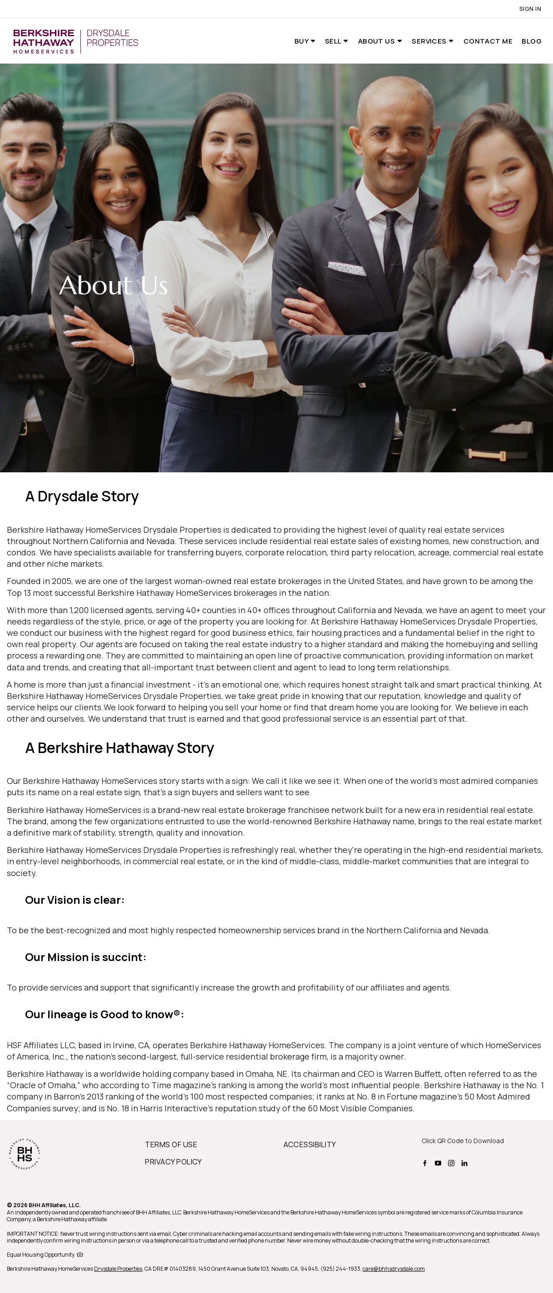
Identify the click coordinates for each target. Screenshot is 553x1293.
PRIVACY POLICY (173, 1162)
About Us (377, 41)
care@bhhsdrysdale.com (394, 1269)
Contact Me (488, 41)
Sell (334, 41)
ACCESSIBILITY (310, 1144)
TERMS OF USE (171, 1144)
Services (430, 41)
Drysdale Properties (118, 1269)
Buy (302, 41)
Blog (532, 41)
